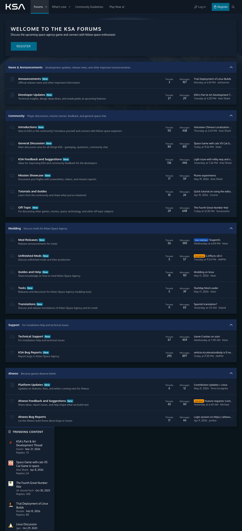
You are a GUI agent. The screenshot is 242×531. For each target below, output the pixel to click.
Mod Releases (28, 255)
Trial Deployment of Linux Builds (157, 78)
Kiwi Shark (169, 100)
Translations (27, 319)
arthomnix (168, 82)
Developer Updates (31, 95)
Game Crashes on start (152, 351)
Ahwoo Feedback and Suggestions (42, 416)
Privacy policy (209, 513)
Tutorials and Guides (32, 203)
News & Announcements (26, 67)
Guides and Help (30, 287)
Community (17, 119)
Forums (10, 471)
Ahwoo (13, 389)
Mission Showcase (31, 187)
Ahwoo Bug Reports (32, 432)
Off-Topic (24, 219)
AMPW (167, 274)
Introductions (27, 131)
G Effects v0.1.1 (153, 271)
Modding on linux (149, 287)
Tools (22, 303)
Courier (159, 206)
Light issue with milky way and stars (159, 170)
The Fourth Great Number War (156, 221)
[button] (46, 6)
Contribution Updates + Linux (155, 400)
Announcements (29, 79)
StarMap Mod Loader (151, 303)
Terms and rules (190, 513)
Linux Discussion (208, 117)
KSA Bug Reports (30, 368)
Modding (15, 244)
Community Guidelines (18, 481)
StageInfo (152, 255)
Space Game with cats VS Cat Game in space (164, 153)
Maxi (170, 258)
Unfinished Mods (30, 271)
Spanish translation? (150, 319)
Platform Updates (30, 400)
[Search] (233, 6)
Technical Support (30, 352)
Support (14, 340)
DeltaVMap (205, 134)
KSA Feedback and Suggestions (40, 171)
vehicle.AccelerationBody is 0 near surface (163, 367)
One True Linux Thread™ (213, 151)
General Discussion (31, 151)
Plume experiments (150, 186)
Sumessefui (168, 224)
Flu (231, 198)
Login (130, 471)
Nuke (163, 156)
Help (222, 513)
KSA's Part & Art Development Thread (160, 96)
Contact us (12, 491)
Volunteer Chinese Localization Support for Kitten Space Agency (175, 133)
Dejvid (167, 323)
